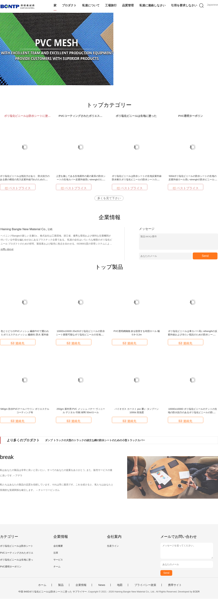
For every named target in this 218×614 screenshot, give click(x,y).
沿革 (55, 552)
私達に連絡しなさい (152, 5)
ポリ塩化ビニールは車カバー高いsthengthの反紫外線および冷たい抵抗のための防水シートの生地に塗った (192, 334)
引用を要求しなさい (184, 5)
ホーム (42, 585)
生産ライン (113, 546)
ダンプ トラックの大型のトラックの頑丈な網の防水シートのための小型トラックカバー (95, 440)
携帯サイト (175, 585)
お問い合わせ (7, 249)
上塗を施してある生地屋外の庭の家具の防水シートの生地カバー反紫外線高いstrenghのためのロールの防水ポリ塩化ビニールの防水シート (81, 179)
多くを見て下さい (109, 198)
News (101, 585)
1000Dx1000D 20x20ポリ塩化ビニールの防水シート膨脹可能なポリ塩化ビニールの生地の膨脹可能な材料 (81, 334)
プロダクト (69, 5)
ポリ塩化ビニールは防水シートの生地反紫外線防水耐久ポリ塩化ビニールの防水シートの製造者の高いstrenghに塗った (137, 179)
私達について (91, 5)
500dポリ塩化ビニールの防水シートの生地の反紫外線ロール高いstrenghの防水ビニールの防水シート (193, 179)
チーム (56, 566)
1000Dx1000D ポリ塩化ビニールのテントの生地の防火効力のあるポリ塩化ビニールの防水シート (192, 412)
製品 (61, 585)
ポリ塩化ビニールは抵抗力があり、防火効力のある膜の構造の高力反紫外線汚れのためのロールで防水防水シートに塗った (25, 179)
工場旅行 (111, 5)
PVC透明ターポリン (10, 566)
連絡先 (18, 343)
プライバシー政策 (145, 585)
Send (205, 255)
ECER (196, 591)
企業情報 (81, 585)
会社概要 (58, 546)
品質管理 (128, 5)
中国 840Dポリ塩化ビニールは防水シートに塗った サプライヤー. (53, 591)
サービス (58, 559)
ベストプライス (18, 188)
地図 (119, 585)
